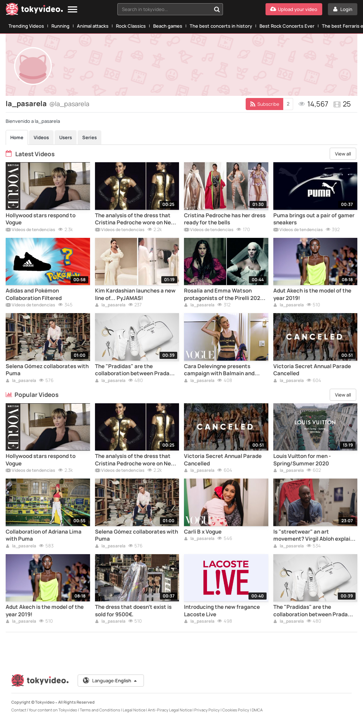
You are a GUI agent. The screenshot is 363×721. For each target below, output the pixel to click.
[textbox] (164, 9)
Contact (18, 709)
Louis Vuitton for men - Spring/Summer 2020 (302, 460)
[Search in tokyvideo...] (217, 9)
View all (343, 154)
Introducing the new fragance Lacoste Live (222, 610)
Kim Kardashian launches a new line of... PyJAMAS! (135, 294)
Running (60, 26)
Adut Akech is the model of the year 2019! (312, 294)
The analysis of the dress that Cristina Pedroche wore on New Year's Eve (135, 219)
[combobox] (170, 9)
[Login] (342, 9)
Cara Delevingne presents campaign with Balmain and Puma (219, 370)
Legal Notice (134, 709)
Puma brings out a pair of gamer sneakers (313, 219)
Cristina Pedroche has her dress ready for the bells (225, 219)
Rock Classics (131, 26)
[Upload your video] (294, 9)
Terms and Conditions (100, 709)
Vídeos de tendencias (30, 230)
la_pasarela (110, 305)
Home (16, 137)
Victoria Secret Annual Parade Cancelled (312, 370)
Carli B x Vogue (203, 531)
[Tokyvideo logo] (34, 10)
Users (65, 137)
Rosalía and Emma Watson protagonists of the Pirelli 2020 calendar (224, 294)
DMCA (257, 709)
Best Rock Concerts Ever (286, 26)
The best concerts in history (221, 26)
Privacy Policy (207, 709)
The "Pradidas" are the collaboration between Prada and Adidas (132, 370)
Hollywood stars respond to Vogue (41, 219)
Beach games (167, 26)
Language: (110, 680)
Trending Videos (26, 26)
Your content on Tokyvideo (53, 709)
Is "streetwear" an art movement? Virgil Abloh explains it (314, 535)
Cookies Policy (235, 709)
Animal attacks (92, 26)
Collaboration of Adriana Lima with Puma (44, 535)
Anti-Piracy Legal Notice (170, 709)
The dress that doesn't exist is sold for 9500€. (133, 610)
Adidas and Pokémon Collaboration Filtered (34, 294)
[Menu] (72, 9)
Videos (41, 137)
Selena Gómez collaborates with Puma (47, 370)
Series (89, 137)
